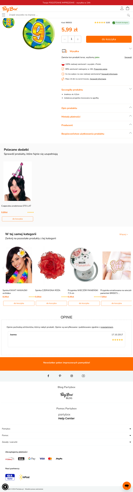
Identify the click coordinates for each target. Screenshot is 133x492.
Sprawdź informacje (109, 74)
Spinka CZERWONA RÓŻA (47, 290)
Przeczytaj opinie (100, 69)
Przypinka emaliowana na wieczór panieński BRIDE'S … (116, 292)
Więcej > (123, 234)
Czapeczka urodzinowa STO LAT (16, 205)
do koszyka (109, 39)
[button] (5, 486)
